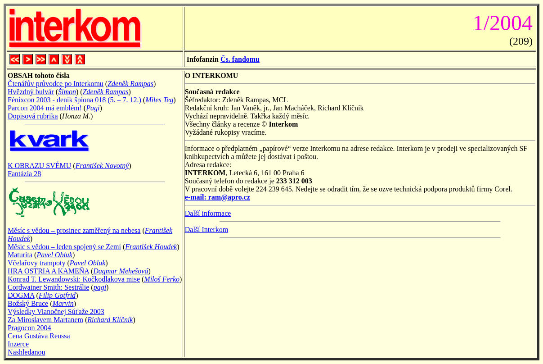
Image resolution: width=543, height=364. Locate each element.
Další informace (208, 213)
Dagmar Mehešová (120, 271)
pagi (100, 287)
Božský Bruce (28, 303)
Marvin (63, 303)
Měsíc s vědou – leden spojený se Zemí (64, 246)
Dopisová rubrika (33, 116)
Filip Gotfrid (57, 295)
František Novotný (102, 165)
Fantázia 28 (24, 173)
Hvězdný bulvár (31, 92)
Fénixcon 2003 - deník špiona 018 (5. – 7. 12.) (74, 100)
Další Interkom (206, 229)
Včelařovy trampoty (36, 263)
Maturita (20, 255)
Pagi (92, 108)
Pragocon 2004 (29, 328)
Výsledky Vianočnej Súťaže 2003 (56, 311)
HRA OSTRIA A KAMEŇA (48, 271)
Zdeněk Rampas (130, 83)
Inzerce (18, 344)
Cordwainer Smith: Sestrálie (48, 287)
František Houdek (151, 246)
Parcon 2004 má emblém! (45, 108)
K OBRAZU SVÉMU (39, 165)
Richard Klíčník (110, 319)
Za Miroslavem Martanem (45, 319)
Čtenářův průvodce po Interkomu (55, 83)
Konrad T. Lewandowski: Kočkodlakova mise (74, 279)
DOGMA (21, 295)
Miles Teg (159, 100)
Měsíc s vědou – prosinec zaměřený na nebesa (74, 230)
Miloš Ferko (162, 279)
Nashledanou (26, 352)
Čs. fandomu (240, 59)
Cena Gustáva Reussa (39, 336)
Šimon (67, 92)
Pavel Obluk (54, 255)
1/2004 (500, 23)
